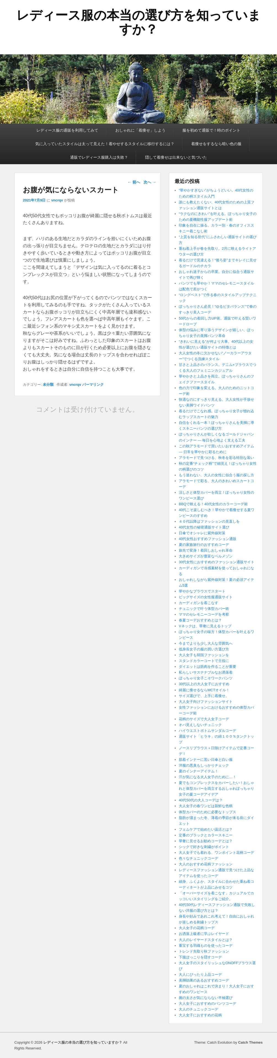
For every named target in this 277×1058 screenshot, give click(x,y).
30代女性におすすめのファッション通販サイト (216, 562)
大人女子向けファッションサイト (206, 702)
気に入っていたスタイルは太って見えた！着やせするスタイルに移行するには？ (104, 144)
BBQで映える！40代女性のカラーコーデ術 (213, 504)
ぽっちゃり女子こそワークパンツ (206, 678)
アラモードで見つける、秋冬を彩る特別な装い (216, 458)
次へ (149, 182)
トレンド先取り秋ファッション (204, 951)
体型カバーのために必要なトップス (207, 812)
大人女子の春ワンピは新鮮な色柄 (206, 806)
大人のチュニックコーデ (198, 1009)
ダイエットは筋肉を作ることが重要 (207, 666)
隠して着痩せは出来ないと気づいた (176, 157)
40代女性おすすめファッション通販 (207, 539)
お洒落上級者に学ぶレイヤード (204, 934)
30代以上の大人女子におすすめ (204, 684)
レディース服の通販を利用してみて (67, 130)
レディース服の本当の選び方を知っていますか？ (138, 22)
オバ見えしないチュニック (200, 725)
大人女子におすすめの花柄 (200, 1015)
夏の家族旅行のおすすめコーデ (204, 545)
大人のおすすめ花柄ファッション (206, 864)
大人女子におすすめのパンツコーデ (207, 1003)
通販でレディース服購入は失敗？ (99, 157)
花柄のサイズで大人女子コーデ (204, 719)
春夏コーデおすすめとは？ (200, 620)
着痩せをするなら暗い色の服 (216, 144)
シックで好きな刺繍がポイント (204, 847)
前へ (133, 182)
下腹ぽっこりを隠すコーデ (200, 957)
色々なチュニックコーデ (198, 858)
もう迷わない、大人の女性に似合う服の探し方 (216, 475)
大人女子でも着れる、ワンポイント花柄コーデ (216, 852)
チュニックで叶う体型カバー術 (204, 609)
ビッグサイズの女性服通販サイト (206, 597)
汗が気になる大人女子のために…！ (207, 777)
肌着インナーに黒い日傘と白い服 (206, 759)
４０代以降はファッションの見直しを (209, 521)
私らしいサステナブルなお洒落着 (206, 672)
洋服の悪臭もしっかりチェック (204, 765)
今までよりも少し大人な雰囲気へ (206, 643)
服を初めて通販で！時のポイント (211, 130)
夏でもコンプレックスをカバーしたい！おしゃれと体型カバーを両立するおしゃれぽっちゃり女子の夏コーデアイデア (216, 788)
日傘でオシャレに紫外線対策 (202, 533)
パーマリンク (93, 384)
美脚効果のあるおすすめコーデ (204, 980)
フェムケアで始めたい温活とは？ (206, 829)
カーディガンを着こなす (198, 603)
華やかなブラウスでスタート (202, 591)
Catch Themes (250, 1042)
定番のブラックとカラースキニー (206, 835)
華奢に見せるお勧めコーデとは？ (206, 841)
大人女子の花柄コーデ (197, 928)
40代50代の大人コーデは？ (201, 800)
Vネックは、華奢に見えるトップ (205, 626)
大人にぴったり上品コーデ (200, 974)
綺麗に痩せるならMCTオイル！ (204, 690)
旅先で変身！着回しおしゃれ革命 (206, 550)
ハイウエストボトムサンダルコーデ (207, 731)
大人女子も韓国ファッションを (204, 655)
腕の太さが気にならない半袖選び (206, 998)
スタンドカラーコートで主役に (204, 661)
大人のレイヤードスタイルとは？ (206, 940)
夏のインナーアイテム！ (198, 771)
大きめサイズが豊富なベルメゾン (206, 556)
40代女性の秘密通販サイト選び (204, 527)
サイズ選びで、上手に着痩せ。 (204, 696)
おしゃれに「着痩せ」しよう (140, 130)
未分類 (48, 384)
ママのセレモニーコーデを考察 (206, 614)
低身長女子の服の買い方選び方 (204, 649)
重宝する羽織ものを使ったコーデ (206, 945)
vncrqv (57, 200)
